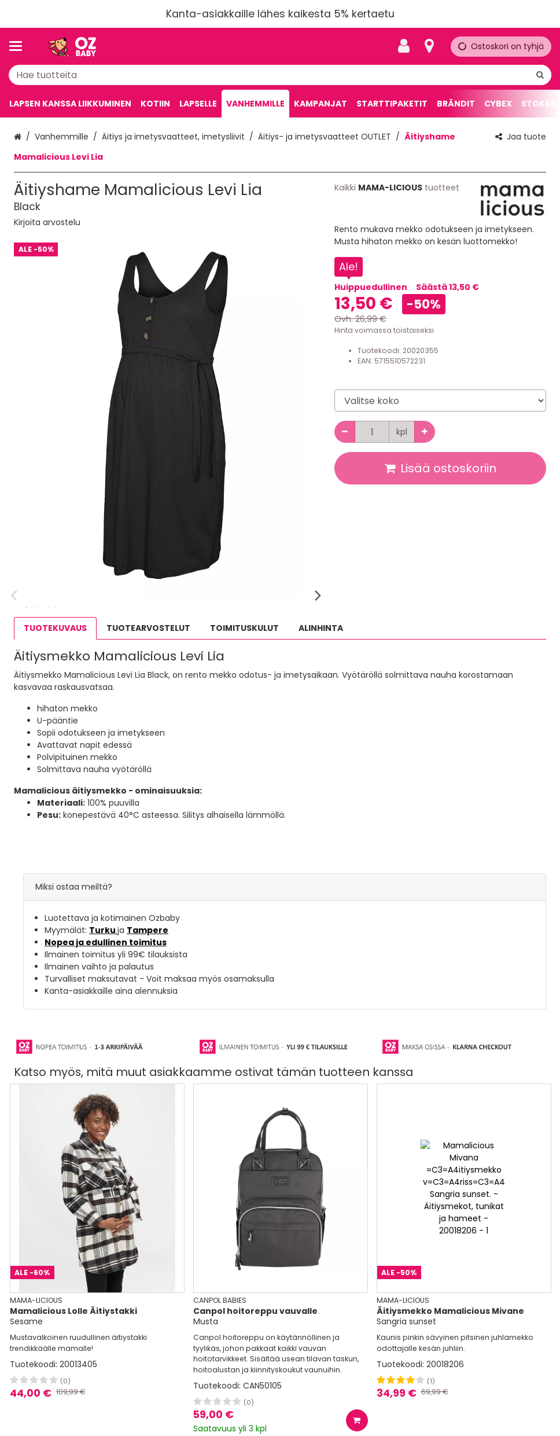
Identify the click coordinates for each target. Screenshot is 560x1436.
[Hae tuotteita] (280, 75)
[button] (47, 222)
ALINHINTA (321, 628)
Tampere (147, 930)
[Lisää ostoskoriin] (357, 1420)
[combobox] (280, 75)
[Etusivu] (72, 46)
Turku (103, 930)
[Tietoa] (429, 46)
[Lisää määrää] (424, 432)
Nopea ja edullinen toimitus (106, 942)
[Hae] (540, 75)
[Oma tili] (407, 46)
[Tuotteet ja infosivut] (19, 46)
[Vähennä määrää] (344, 432)
